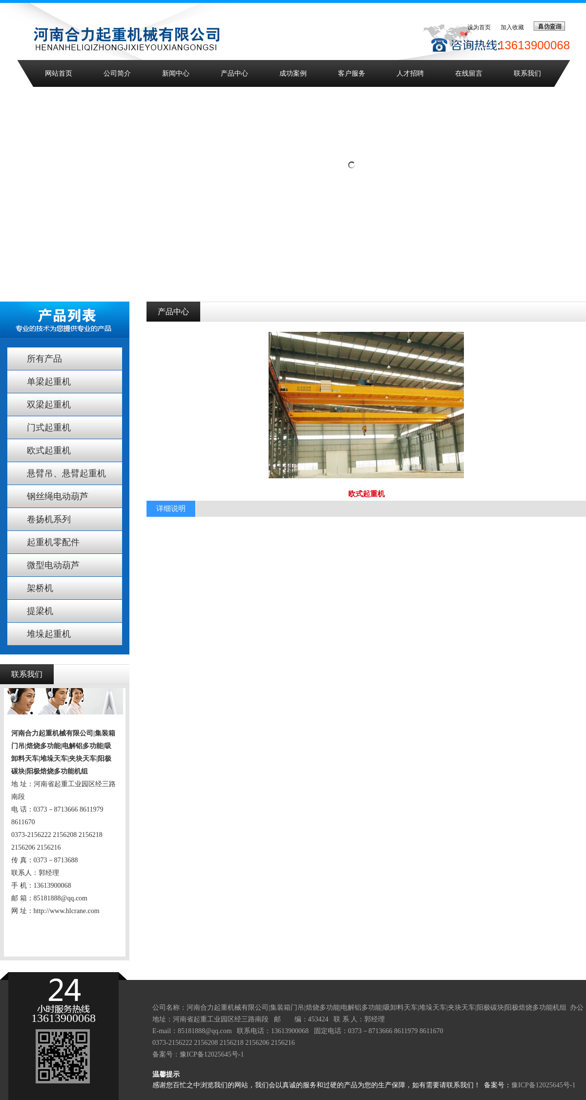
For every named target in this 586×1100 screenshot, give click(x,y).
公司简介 (117, 73)
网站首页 (58, 73)
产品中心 (234, 73)
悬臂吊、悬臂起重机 (66, 473)
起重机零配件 (53, 542)
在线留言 (468, 73)
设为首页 (479, 27)
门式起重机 (49, 427)
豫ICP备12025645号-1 (212, 1054)
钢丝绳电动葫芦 (57, 496)
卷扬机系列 (49, 519)
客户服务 (351, 73)
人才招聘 (410, 73)
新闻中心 (175, 73)
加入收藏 (512, 27)
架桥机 (40, 588)
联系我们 (527, 73)
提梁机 (40, 611)
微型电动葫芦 (53, 565)
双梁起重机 (49, 404)
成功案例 (293, 73)
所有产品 (44, 359)
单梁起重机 (49, 382)
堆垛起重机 (49, 634)
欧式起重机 (49, 450)
